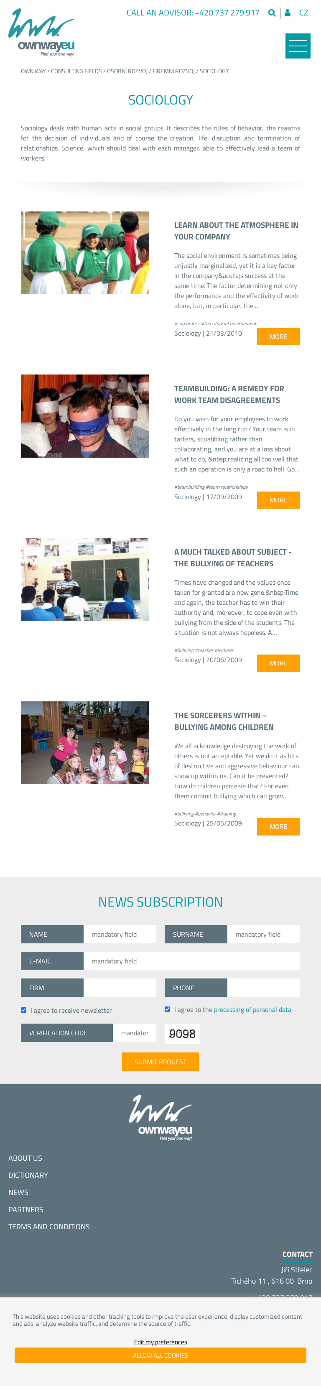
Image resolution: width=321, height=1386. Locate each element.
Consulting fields (76, 71)
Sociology (214, 71)
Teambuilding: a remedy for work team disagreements (229, 394)
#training (226, 814)
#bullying (184, 650)
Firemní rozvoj (174, 71)
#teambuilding (189, 487)
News (18, 1192)
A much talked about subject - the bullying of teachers (233, 557)
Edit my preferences (160, 1341)
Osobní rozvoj (127, 71)
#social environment (235, 323)
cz (303, 12)
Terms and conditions (49, 1226)
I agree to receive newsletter (66, 1010)
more (279, 336)
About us (25, 1158)
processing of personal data (252, 1009)
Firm (36, 988)
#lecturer (223, 650)
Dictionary (28, 1175)
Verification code (58, 1033)
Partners (25, 1209)
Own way (33, 71)
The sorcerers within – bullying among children (224, 721)
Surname (188, 934)
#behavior (205, 814)
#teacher (204, 650)
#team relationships (227, 487)
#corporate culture (193, 323)
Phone (183, 988)
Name (38, 934)
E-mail (40, 961)
